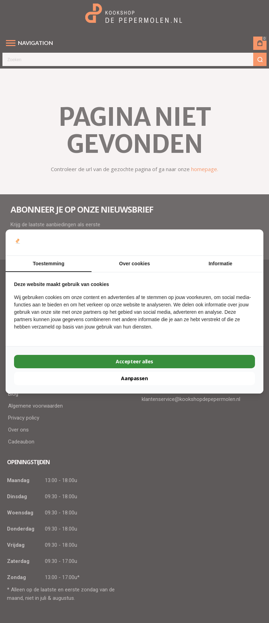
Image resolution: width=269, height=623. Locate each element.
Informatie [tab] (221, 263)
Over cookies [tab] (134, 263)
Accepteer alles (134, 361)
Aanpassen (134, 378)
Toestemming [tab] (49, 263)
